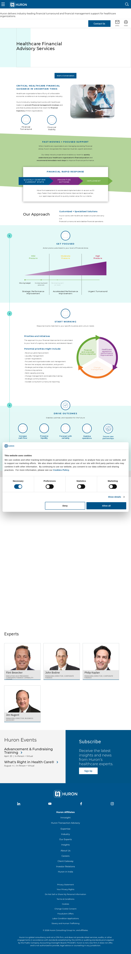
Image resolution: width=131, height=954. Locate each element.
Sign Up (88, 771)
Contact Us (99, 23)
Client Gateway (65, 861)
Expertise (65, 828)
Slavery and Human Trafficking (65, 923)
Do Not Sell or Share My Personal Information (65, 894)
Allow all (106, 505)
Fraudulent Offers (65, 914)
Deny (65, 505)
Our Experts (65, 839)
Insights (65, 844)
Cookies (65, 904)
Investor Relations (65, 866)
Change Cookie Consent (65, 909)
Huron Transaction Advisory (65, 823)
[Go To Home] (18, 4)
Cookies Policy (61, 470)
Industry (65, 834)
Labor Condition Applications (65, 918)
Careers (65, 856)
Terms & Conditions (65, 899)
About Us (65, 850)
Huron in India (65, 871)
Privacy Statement (65, 884)
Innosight (65, 817)
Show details (114, 497)
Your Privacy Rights (65, 889)
